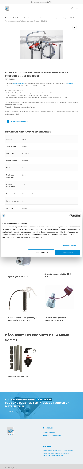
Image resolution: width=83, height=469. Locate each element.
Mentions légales (49, 432)
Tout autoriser (67, 252)
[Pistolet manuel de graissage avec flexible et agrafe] (23, 299)
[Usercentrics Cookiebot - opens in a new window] (71, 215)
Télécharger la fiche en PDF (17, 121)
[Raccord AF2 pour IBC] (23, 358)
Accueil (7, 18)
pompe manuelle (18, 83)
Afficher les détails (68, 246)
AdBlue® (70, 83)
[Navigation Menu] (77, 8)
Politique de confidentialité (52, 435)
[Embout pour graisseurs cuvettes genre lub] (60, 299)
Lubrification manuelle (19, 18)
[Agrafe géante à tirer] (23, 257)
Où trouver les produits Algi (41, 2)
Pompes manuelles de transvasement (39, 18)
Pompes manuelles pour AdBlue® (64, 18)
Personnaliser (41, 252)
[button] (75, 27)
